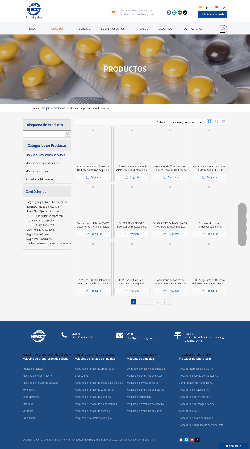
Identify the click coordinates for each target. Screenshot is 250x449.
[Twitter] (185, 12)
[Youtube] (180, 12)
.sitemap (149, 439)
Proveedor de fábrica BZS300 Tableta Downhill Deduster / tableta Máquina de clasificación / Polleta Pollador (170, 168)
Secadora (28, 410)
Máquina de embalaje (38, 171)
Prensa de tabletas (33, 368)
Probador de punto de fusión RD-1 (198, 418)
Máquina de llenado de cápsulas (41, 382)
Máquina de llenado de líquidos (43, 163)
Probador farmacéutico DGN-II (196, 368)
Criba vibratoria (31, 396)
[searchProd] (44, 133)
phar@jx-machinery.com (140, 14)
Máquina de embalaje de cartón (144, 410)
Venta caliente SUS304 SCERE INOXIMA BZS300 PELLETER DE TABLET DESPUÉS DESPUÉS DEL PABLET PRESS (209, 168)
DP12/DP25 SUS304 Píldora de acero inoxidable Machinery (93, 281)
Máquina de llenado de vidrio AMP (94, 396)
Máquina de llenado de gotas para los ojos (99, 382)
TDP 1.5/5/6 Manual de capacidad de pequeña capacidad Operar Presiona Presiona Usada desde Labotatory (131, 281)
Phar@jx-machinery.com (47, 211)
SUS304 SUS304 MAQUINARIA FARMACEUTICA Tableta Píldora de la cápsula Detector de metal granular (170, 224)
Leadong (139, 439)
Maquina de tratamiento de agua (93, 418)
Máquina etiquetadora (139, 396)
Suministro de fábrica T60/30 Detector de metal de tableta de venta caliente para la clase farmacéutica (93, 224)
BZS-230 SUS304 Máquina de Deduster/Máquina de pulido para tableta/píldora (93, 168)
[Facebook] (169, 12)
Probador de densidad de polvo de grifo (201, 424)
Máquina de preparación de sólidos (45, 154)
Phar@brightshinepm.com (49, 215)
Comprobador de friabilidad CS (196, 382)
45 (163, 301)
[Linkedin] (174, 12)
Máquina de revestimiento (37, 375)
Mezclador (28, 404)
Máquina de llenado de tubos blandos (96, 404)
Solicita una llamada (212, 14)
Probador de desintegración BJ (196, 396)
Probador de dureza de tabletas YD (198, 375)
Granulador (29, 418)
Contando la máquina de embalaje (146, 368)
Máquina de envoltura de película (145, 404)
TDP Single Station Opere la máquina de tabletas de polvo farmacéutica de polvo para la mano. (209, 281)
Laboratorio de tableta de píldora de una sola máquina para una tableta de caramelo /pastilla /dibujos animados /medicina (170, 281)
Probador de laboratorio (39, 179)
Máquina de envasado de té (142, 382)
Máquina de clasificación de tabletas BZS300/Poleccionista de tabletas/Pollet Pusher (132, 168)
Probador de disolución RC (194, 389)
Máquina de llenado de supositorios (95, 389)
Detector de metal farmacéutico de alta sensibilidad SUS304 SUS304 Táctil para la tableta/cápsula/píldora (209, 224)
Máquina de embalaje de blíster (144, 375)
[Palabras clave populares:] (223, 29)
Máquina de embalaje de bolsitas (145, 389)
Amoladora (29, 389)
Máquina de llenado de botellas (92, 410)
